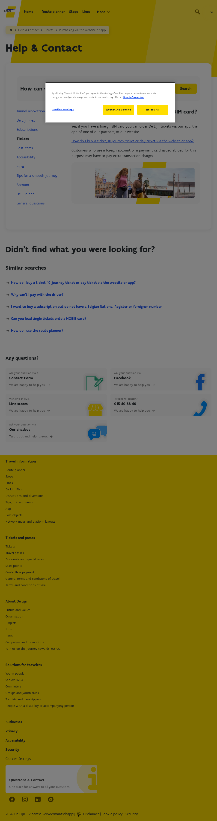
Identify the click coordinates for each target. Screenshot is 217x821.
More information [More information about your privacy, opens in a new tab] (133, 97)
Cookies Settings (63, 109)
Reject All (152, 109)
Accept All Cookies (118, 109)
